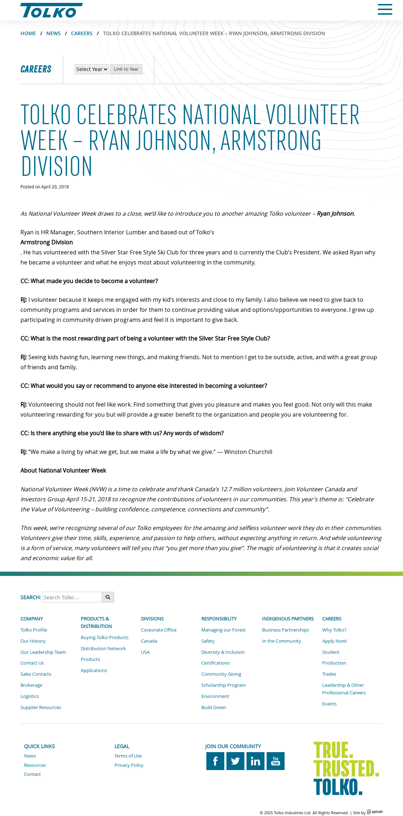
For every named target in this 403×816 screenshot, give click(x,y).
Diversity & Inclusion (223, 652)
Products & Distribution (96, 622)
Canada (149, 641)
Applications (94, 670)
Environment (215, 696)
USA (145, 652)
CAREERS (82, 33)
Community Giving (221, 674)
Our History (33, 641)
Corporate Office (159, 630)
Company (31, 618)
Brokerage (31, 685)
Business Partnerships (285, 630)
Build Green (213, 707)
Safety (208, 641)
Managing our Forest (223, 630)
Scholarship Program (223, 685)
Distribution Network (103, 648)
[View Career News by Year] (92, 69)
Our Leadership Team (43, 652)
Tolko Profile (33, 630)
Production (334, 663)
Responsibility (218, 618)
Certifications (215, 663)
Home (28, 33)
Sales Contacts (35, 674)
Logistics (29, 696)
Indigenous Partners (288, 618)
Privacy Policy (129, 765)
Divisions (152, 618)
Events (329, 703)
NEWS (53, 33)
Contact (32, 774)
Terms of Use (128, 755)
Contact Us (32, 663)
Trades (329, 674)
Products (90, 659)
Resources (35, 765)
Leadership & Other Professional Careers (344, 689)
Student (330, 652)
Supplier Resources (40, 707)
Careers (331, 618)
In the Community (281, 641)
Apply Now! (334, 641)
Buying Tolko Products (104, 637)
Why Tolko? (334, 630)
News (30, 755)
